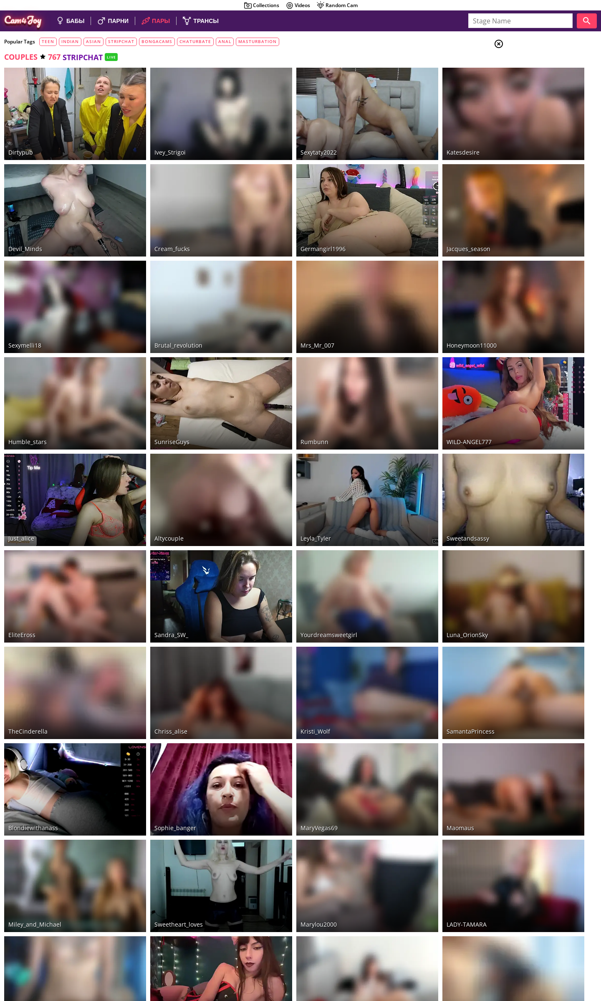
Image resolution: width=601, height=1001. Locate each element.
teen (48, 41)
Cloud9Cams (578, 958)
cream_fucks (149, 218)
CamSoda (532, 173)
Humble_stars (27, 380)
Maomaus (390, 705)
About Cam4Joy (519, 958)
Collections (261, 5)
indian (70, 41)
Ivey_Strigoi (146, 137)
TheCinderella (28, 624)
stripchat (121, 41)
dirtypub (20, 137)
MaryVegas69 (272, 705)
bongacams (156, 41)
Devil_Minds (25, 218)
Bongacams (537, 153)
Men (528, 85)
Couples (534, 75)
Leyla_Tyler (269, 462)
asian (93, 41)
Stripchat (534, 132)
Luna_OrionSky (396, 543)
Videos (297, 5)
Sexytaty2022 (272, 137)
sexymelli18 (24, 299)
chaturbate (195, 41)
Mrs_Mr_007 (271, 299)
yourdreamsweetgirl (282, 543)
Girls (530, 65)
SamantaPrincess (400, 624)
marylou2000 (272, 787)
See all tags (554, 518)
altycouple (145, 462)
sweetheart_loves (155, 787)
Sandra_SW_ (148, 543)
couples (21, 57)
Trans (530, 95)
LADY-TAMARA (396, 787)
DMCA (550, 958)
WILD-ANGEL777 (398, 380)
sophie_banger (152, 705)
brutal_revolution (155, 299)
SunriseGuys (148, 380)
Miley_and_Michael (34, 787)
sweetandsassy (397, 462)
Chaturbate (538, 142)
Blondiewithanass (33, 705)
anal (224, 41)
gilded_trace (271, 868)
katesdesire (392, 137)
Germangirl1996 (276, 218)
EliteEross (21, 543)
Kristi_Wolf (268, 624)
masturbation (257, 41)
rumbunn (268, 380)
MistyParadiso (150, 868)
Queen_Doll (392, 868)
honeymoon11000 (401, 299)
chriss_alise (147, 624)
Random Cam (337, 5)
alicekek (19, 868)
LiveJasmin (535, 163)
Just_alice (21, 462)
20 (324, 893)
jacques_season (398, 218)
